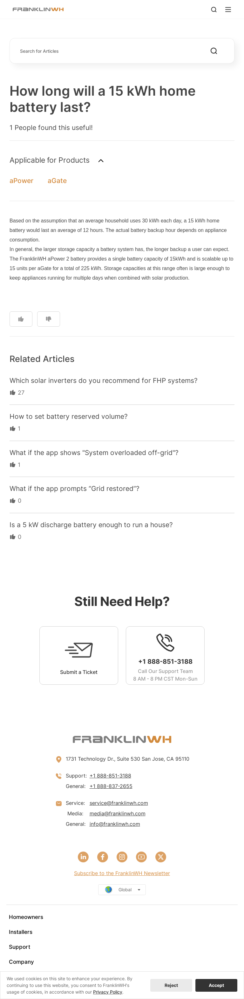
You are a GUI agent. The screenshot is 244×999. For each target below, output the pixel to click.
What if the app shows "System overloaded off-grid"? (94, 453)
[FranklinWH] (38, 9)
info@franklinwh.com (115, 824)
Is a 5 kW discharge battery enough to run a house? (91, 525)
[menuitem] (122, 917)
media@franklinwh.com (118, 813)
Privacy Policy (107, 992)
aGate (57, 181)
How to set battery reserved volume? (69, 416)
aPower (21, 181)
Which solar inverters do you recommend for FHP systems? (104, 380)
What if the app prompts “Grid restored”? (74, 489)
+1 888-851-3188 (110, 775)
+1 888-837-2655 (111, 786)
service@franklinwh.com (119, 803)
